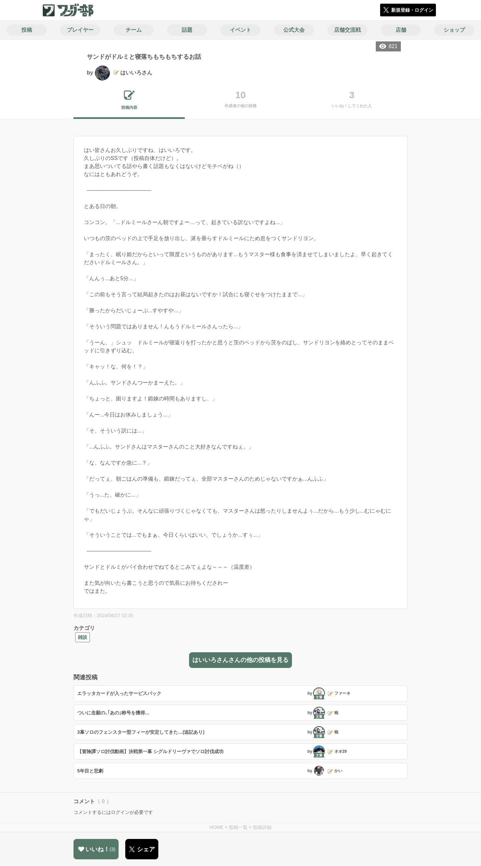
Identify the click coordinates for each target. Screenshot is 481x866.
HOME (216, 827)
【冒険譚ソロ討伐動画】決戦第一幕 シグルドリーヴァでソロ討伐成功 (150, 751)
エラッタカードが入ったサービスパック (119, 693)
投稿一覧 (238, 827)
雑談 (82, 637)
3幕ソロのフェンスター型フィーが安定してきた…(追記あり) (140, 732)
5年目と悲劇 (90, 770)
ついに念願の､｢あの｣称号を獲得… (113, 712)
